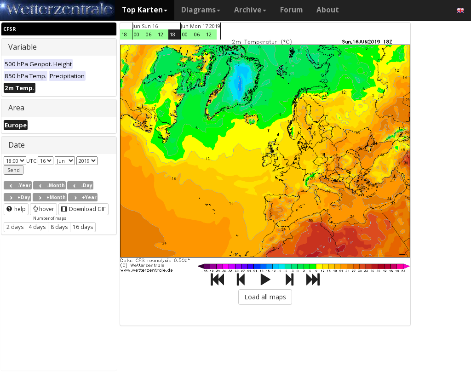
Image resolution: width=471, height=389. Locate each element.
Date (16, 145)
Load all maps (265, 296)
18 (124, 34)
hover (43, 209)
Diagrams (200, 10)
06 (148, 34)
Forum (291, 10)
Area (16, 108)
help (16, 209)
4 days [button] (37, 227)
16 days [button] (83, 227)
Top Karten (144, 10)
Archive (250, 10)
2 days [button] (14, 227)
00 (136, 34)
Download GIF (83, 209)
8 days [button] (59, 227)
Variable (22, 47)
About (327, 10)
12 (160, 34)
